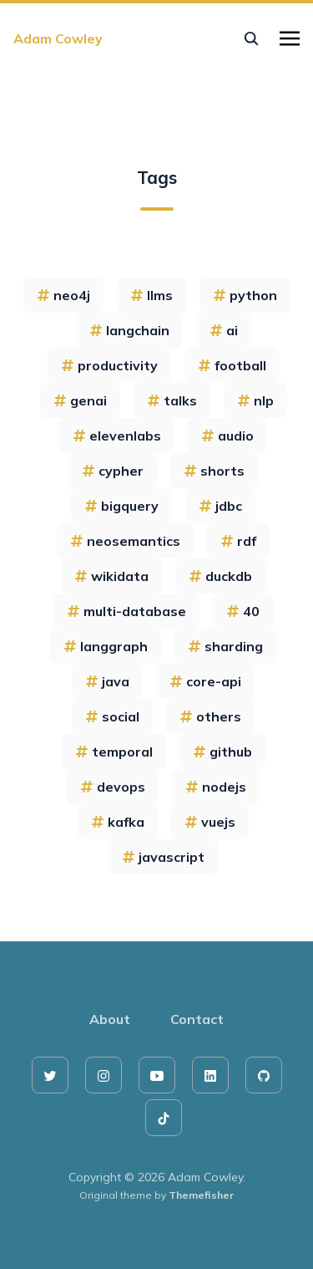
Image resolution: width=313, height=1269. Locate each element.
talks (172, 400)
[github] (263, 1075)
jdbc (220, 505)
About (109, 1019)
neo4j (63, 295)
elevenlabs (117, 435)
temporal (114, 751)
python (245, 295)
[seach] (251, 38)
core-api (205, 681)
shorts (214, 470)
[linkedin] (210, 1075)
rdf (238, 541)
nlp (255, 400)
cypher (113, 470)
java (107, 681)
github (222, 751)
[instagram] (103, 1075)
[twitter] (50, 1075)
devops (112, 786)
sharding (225, 646)
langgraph (105, 646)
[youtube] (157, 1075)
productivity (109, 365)
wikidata (111, 576)
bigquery (121, 505)
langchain (129, 330)
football (232, 365)
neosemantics (125, 541)
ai (224, 330)
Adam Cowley (58, 38)
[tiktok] (163, 1117)
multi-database (126, 611)
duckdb (220, 576)
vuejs (209, 821)
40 (243, 611)
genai (80, 400)
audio (227, 435)
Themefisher (201, 1195)
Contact (197, 1019)
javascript (163, 857)
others (210, 716)
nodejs (215, 786)
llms (151, 295)
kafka (117, 821)
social (112, 716)
